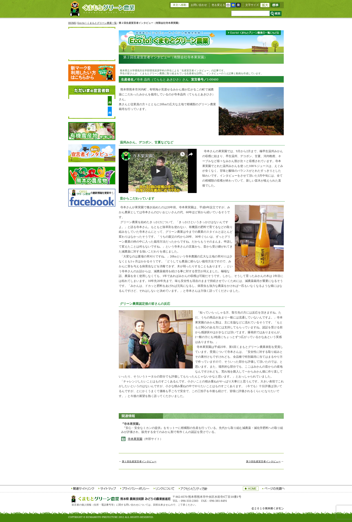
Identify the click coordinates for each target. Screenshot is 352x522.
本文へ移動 (179, 5)
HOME (72, 22)
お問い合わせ (199, 5)
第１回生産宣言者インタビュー (139, 461)
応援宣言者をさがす (92, 55)
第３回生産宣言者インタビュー (263, 461)
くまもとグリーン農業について (92, 40)
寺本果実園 (135, 439)
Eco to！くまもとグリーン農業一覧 (97, 22)
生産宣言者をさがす (92, 48)
